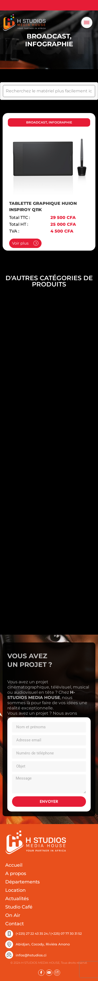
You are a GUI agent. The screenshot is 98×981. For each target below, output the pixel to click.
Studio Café (18, 907)
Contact (14, 924)
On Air (12, 915)
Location (15, 890)
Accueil (13, 865)
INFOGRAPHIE (49, 44)
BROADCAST (48, 36)
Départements (22, 882)
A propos (15, 873)
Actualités (17, 898)
